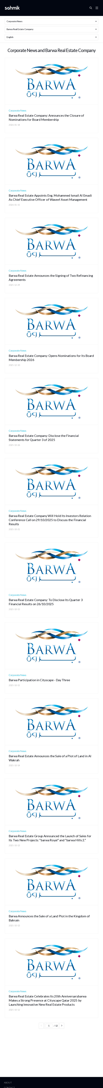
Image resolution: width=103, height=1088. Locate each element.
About (8, 1082)
